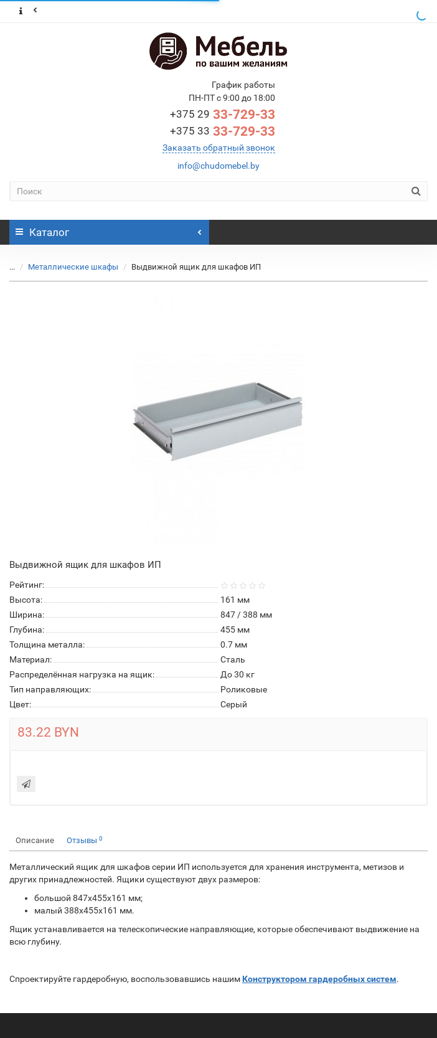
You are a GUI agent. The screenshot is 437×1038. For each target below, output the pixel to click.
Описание (35, 840)
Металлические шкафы (66, 266)
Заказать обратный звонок (218, 148)
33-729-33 (222, 114)
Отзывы (85, 840)
